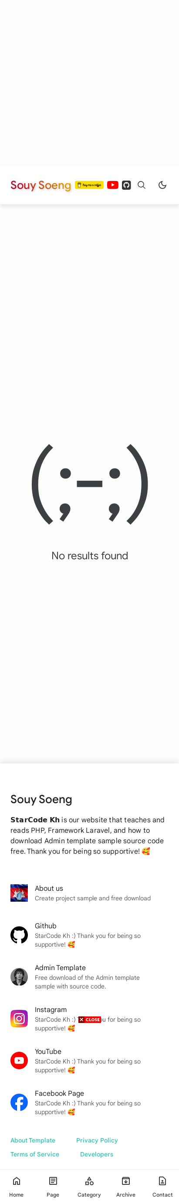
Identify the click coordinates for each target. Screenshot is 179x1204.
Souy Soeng (40, 185)
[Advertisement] (89, 83)
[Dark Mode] (162, 184)
